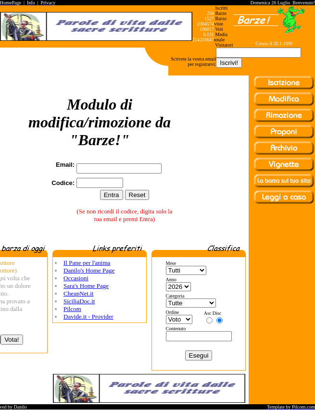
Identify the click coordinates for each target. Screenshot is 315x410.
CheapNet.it (78, 293)
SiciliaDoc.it (79, 301)
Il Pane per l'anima (86, 262)
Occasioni (75, 278)
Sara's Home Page (86, 285)
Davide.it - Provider (88, 316)
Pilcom (72, 308)
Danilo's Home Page (88, 270)
